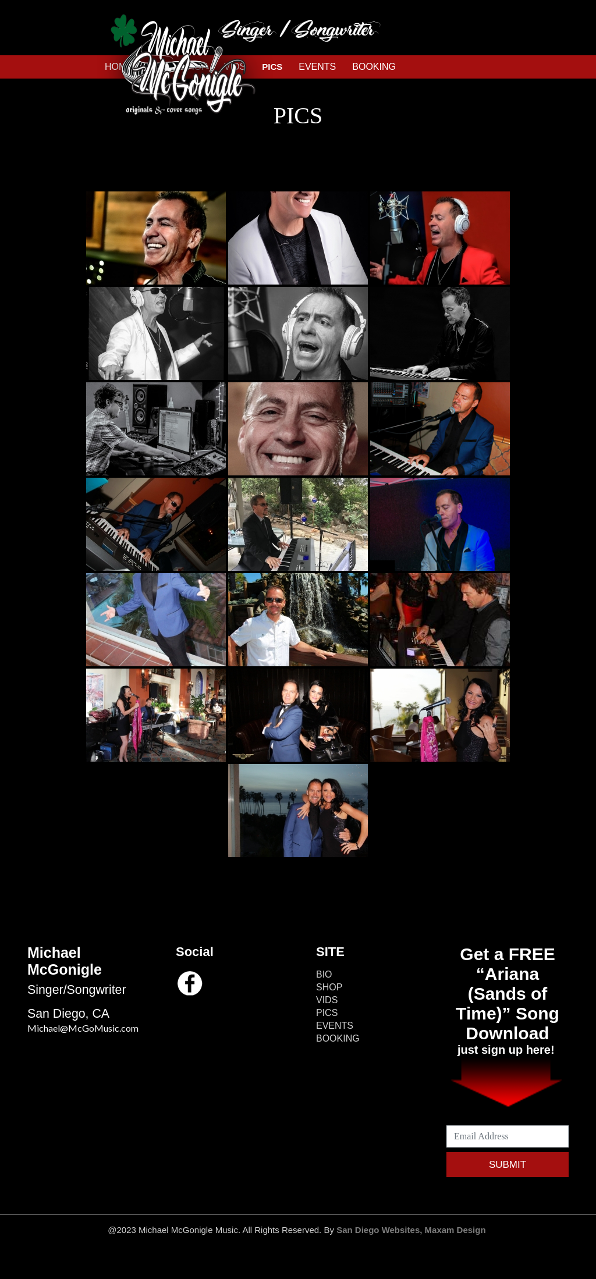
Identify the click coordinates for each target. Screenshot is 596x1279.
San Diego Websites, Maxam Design (412, 1230)
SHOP (329, 987)
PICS (327, 1013)
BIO (324, 974)
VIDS (327, 1000)
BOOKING (374, 67)
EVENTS (317, 67)
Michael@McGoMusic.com (83, 1027)
